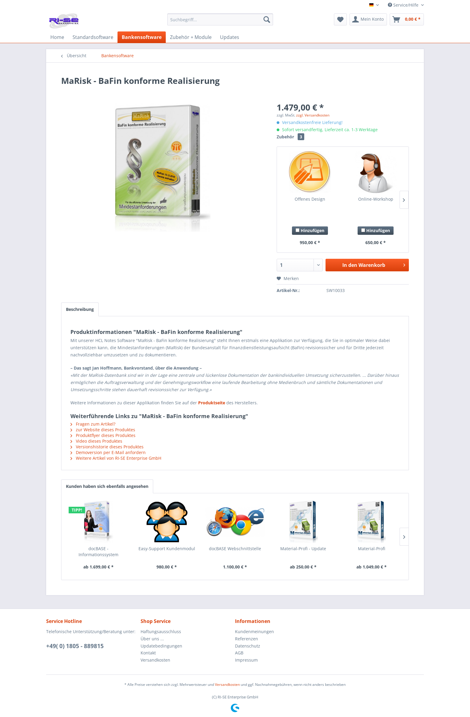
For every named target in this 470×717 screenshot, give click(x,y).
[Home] (57, 37)
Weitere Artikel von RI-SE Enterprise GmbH (115, 458)
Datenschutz (247, 646)
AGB (239, 653)
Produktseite (211, 403)
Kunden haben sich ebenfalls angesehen (107, 486)
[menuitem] (220, 22)
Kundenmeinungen (254, 631)
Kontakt (148, 653)
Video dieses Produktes (96, 441)
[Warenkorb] (407, 19)
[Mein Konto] (368, 19)
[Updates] (229, 37)
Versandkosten (155, 660)
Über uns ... (152, 639)
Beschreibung (80, 309)
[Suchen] (266, 19)
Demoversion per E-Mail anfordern (108, 452)
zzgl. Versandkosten (312, 115)
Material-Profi (371, 548)
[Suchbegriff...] (220, 19)
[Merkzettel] (340, 19)
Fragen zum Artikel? (92, 424)
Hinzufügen (310, 230)
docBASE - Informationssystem (98, 551)
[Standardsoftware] (93, 37)
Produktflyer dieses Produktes (102, 435)
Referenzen (246, 639)
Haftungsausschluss (161, 631)
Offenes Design (310, 199)
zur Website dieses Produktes (102, 429)
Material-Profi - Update (303, 548)
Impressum (246, 660)
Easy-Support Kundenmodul (166, 548)
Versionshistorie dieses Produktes (107, 447)
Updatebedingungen (161, 646)
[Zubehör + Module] (191, 37)
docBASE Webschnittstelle (235, 548)
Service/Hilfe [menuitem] (404, 5)
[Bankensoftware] (142, 37)
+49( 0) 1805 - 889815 (75, 646)
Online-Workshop (375, 199)
